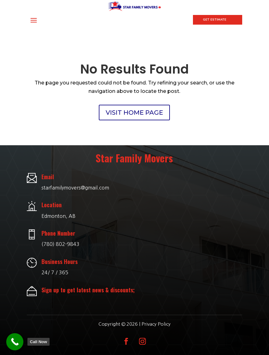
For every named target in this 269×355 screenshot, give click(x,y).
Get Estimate (214, 19)
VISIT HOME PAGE (134, 107)
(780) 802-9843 (60, 239)
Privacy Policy (156, 319)
